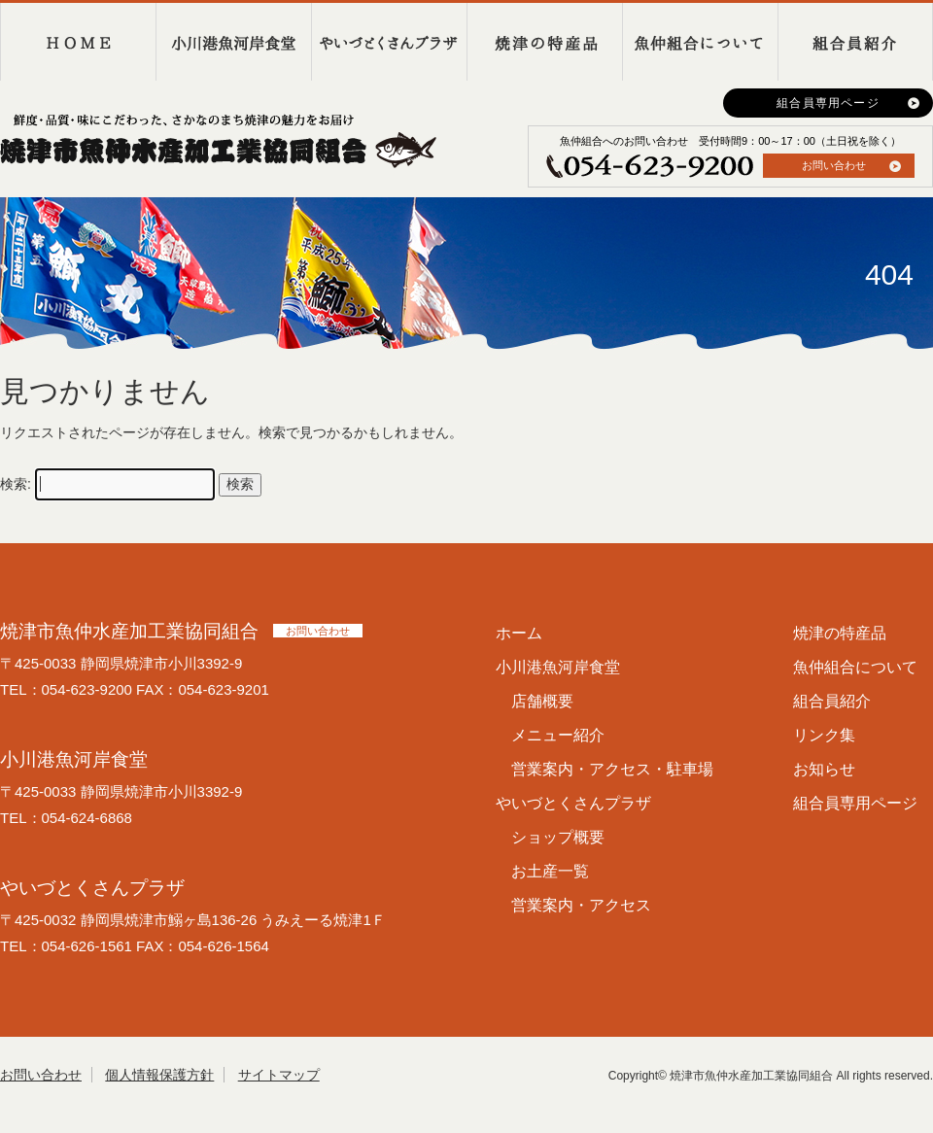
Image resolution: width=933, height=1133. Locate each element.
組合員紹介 (855, 42)
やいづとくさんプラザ (388, 42)
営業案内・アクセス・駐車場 (612, 769)
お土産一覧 (550, 871)
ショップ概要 (558, 837)
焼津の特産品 (544, 42)
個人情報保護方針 (159, 1074)
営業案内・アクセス (581, 905)
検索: (15, 484)
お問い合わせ (834, 165)
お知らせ (824, 769)
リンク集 (824, 735)
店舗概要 (542, 701)
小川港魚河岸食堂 (233, 42)
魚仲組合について (700, 42)
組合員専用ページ (828, 103)
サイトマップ (279, 1074)
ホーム (519, 633)
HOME (78, 42)
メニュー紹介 (558, 735)
